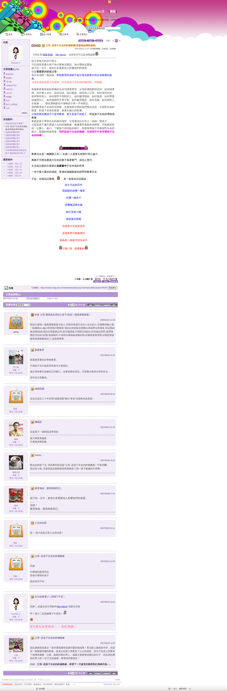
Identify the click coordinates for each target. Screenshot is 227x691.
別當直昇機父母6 (12, 132)
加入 (175, 689)
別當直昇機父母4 (12, 138)
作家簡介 (84, 34)
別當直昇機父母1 (12, 147)
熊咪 (16, 505)
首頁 (10, 34)
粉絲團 (42, 689)
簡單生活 (16, 472)
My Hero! (61, 54)
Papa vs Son (52, 298)
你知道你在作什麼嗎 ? (14, 123)
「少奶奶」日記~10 (13, 173)
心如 (16, 655)
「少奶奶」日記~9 (13, 176)
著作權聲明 (48, 684)
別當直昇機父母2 (12, 144)
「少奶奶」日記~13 (13, 164)
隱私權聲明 (59, 684)
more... (25, 113)
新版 (113, 11)
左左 (8, 108)
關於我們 (18, 684)
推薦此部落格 (89, 20)
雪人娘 (9, 82)
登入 (170, 689)
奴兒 (8, 101)
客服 (68, 684)
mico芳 (9, 93)
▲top (117, 679)
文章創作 (28, 34)
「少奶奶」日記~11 (13, 170)
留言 (11, 373)
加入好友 (77, 20)
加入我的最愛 (103, 20)
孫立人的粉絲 (11, 104)
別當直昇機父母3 (12, 141)
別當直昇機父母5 (12, 135)
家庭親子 (111, 276)
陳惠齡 (9, 97)
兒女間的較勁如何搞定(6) (16, 150)
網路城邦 (115, 2)
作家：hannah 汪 (111, 17)
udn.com (116, 684)
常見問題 (28, 684)
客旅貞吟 (10, 74)
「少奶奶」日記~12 (13, 167)
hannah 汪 (98, 11)
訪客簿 (65, 34)
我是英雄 (47, 54)
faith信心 (9, 89)
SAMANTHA (11, 85)
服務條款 (37, 684)
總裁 (16, 439)
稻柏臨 (9, 78)
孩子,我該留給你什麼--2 (15, 153)
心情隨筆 (101, 276)
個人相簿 (47, 34)
